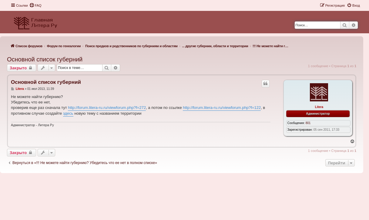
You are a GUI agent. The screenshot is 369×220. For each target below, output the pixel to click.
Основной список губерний (44, 59)
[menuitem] (35, 5)
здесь (68, 113)
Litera (319, 107)
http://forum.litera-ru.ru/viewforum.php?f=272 (107, 107)
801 (308, 123)
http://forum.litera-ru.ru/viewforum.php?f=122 (222, 107)
